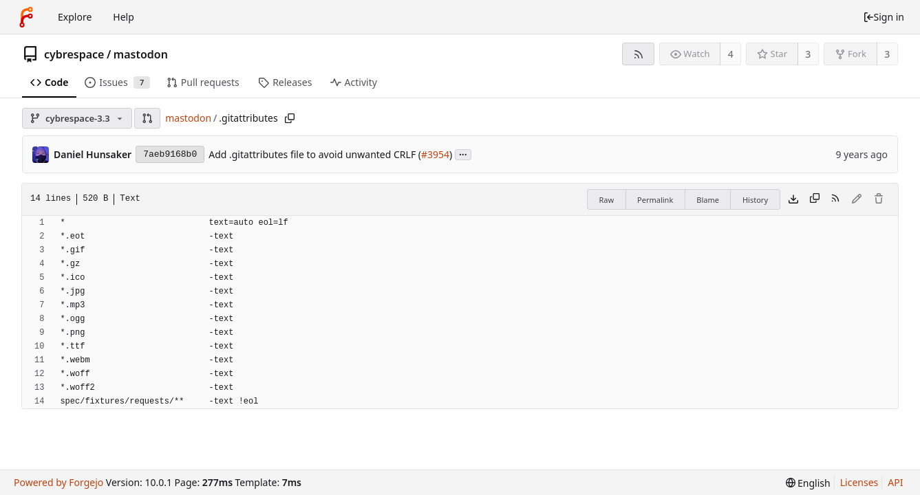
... (463, 153)
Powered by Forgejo (58, 482)
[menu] (808, 483)
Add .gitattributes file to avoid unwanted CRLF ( (314, 154)
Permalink (655, 200)
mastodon (141, 54)
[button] (147, 118)
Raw (606, 200)
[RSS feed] (638, 54)
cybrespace (74, 54)
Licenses (859, 482)
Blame (707, 200)
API (895, 482)
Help (123, 16)
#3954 (435, 154)
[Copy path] (289, 118)
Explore (75, 16)
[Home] (26, 17)
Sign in (883, 16)
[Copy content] (814, 199)
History (755, 200)
